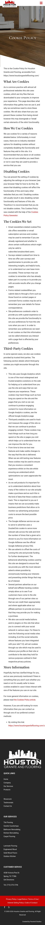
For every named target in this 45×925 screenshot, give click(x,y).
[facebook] (5, 907)
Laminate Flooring (10, 846)
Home (6, 779)
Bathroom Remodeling (12, 829)
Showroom (8, 799)
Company (7, 783)
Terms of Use (33, 899)
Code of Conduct (31, 903)
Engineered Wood (10, 849)
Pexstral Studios (35, 921)
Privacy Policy (11, 899)
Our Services (8, 786)
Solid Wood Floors (10, 853)
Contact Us (8, 806)
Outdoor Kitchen (10, 856)
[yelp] (9, 907)
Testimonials (8, 803)
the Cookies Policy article (24, 700)
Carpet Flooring (9, 836)
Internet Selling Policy (16, 903)
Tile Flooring (8, 822)
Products (7, 790)
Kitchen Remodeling (11, 833)
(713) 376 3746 (12, 885)
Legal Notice (22, 899)
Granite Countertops (11, 826)
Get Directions (9, 880)
